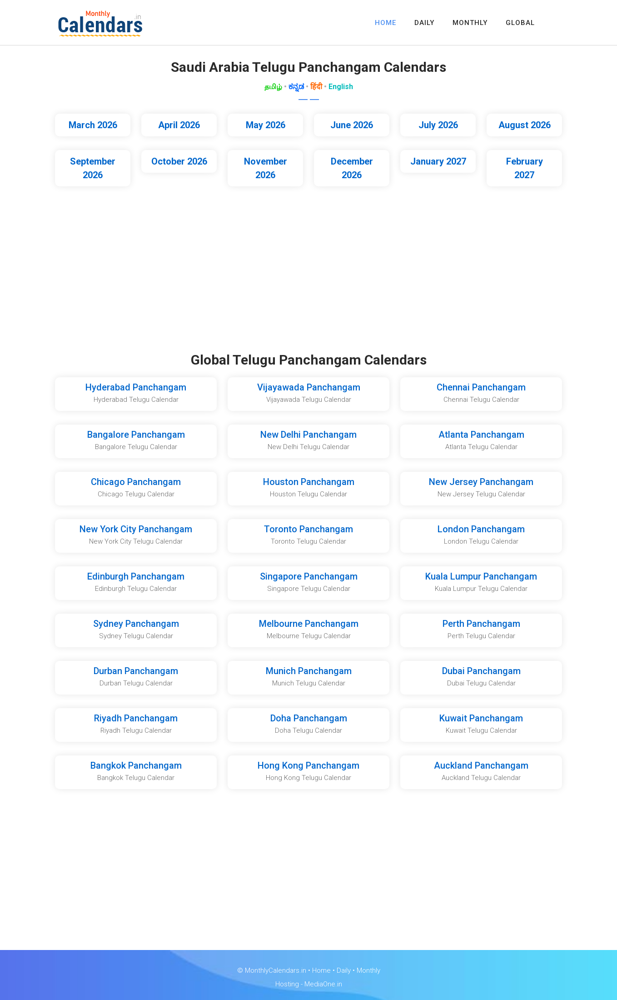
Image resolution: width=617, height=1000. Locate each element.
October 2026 (179, 161)
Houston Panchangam (308, 481)
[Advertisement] (308, 274)
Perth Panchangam (481, 623)
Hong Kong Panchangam (308, 765)
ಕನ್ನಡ (296, 86)
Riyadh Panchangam (136, 718)
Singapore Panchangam (309, 576)
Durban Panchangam (136, 670)
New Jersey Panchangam (481, 481)
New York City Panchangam (136, 529)
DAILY (424, 23)
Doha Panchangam (308, 718)
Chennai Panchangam (481, 387)
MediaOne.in (323, 984)
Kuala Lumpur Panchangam (481, 576)
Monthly (368, 970)
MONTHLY (470, 23)
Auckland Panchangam (481, 765)
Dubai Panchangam (481, 670)
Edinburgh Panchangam (135, 576)
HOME (385, 23)
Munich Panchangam (309, 670)
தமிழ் (273, 86)
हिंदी (316, 86)
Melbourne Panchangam (308, 623)
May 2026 (265, 125)
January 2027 (438, 161)
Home (321, 970)
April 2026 (179, 125)
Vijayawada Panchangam (308, 387)
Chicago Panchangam (136, 481)
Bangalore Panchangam (136, 434)
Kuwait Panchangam (481, 718)
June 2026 (351, 125)
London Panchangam (481, 529)
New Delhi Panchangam (308, 434)
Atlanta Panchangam (481, 434)
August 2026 (524, 125)
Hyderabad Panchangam (135, 387)
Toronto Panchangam (308, 529)
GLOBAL (520, 23)
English (340, 86)
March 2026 (93, 125)
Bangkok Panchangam (136, 765)
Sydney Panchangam (136, 623)
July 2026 (438, 125)
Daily (344, 970)
